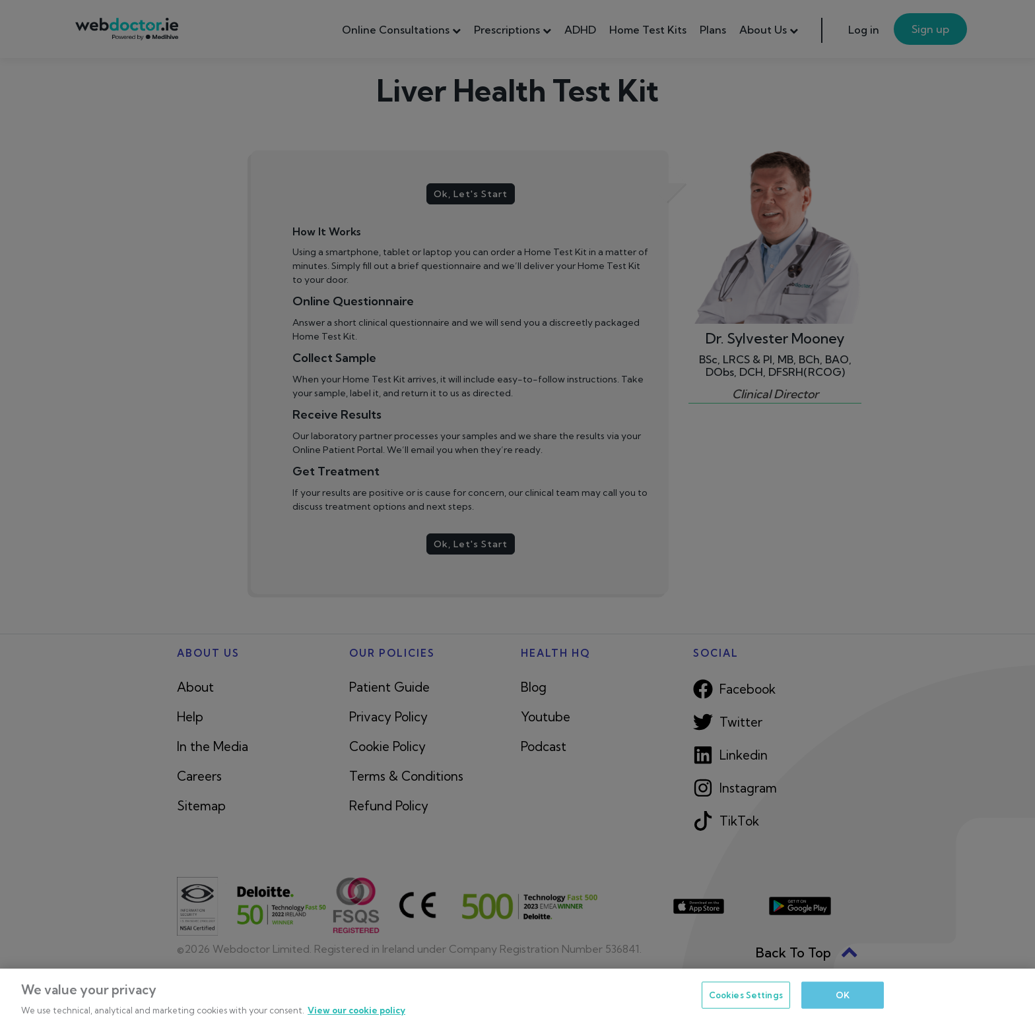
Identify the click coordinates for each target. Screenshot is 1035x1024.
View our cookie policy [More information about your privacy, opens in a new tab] (356, 1010)
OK (843, 994)
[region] (517, 996)
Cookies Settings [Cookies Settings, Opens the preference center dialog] (746, 994)
